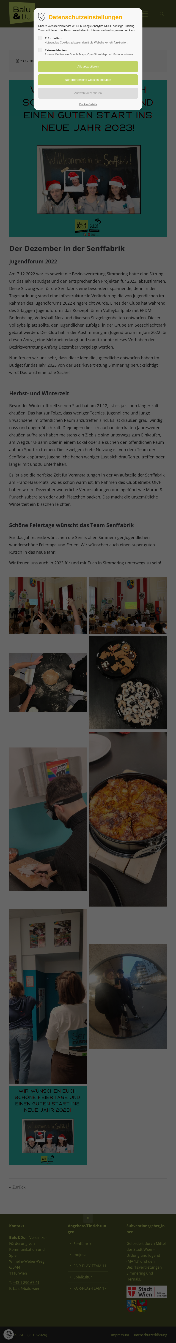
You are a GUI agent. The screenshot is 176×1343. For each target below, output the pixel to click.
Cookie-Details (88, 104)
